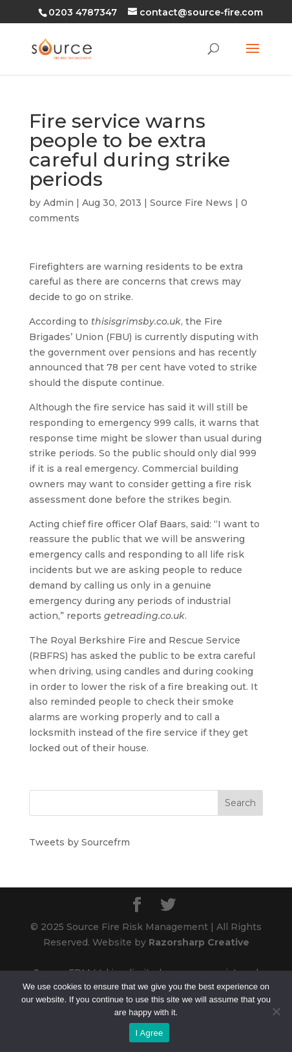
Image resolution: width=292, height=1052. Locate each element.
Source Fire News (191, 202)
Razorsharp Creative (199, 942)
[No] (275, 1011)
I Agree (149, 1033)
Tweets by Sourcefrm (79, 842)
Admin (58, 202)
